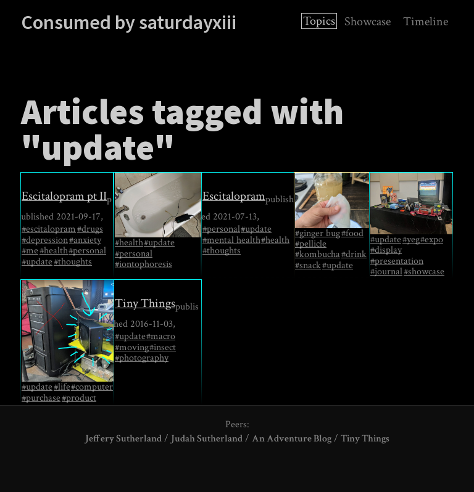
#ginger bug (317, 234)
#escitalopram (49, 229)
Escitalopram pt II (64, 196)
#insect (162, 348)
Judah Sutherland (207, 438)
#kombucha (317, 255)
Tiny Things (145, 303)
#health (54, 251)
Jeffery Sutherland (123, 438)
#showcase (424, 272)
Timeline (425, 22)
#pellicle (310, 244)
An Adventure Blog (291, 438)
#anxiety (85, 240)
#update (37, 262)
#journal (386, 272)
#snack (308, 266)
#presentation (396, 261)
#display (386, 250)
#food (352, 234)
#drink (354, 255)
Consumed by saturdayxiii (128, 22)
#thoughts (73, 262)
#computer (92, 387)
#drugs (90, 229)
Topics (319, 21)
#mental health (231, 240)
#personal (87, 251)
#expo (431, 240)
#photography (141, 358)
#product (79, 398)
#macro (160, 337)
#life (62, 387)
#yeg (411, 240)
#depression (45, 240)
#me (30, 251)
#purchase (41, 398)
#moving (132, 348)
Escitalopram (233, 196)
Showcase (367, 22)
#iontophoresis (143, 264)
